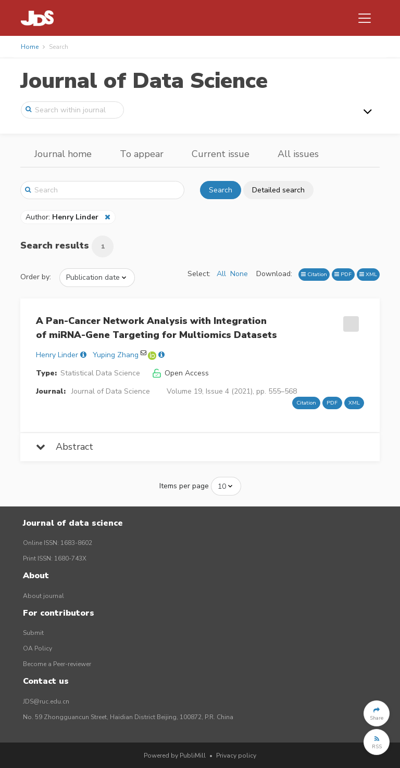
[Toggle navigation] (364, 18)
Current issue (220, 154)
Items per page (184, 486)
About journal (43, 596)
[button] (377, 713)
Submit (33, 633)
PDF (343, 274)
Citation (314, 274)
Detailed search (278, 190)
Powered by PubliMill (175, 755)
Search (220, 190)
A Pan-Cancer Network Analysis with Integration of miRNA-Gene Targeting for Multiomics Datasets (156, 328)
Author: (63, 217)
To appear (142, 154)
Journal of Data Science (144, 81)
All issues (298, 154)
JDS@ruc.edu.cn (46, 701)
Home (30, 47)
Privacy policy (236, 755)
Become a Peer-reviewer (57, 664)
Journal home (63, 154)
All (221, 274)
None (239, 274)
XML (368, 274)
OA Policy (37, 648)
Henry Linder (57, 355)
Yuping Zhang (116, 355)
